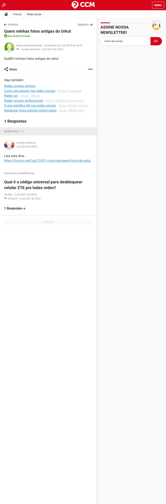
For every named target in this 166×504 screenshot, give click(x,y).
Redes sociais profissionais (23, 101)
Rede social (34, 14)
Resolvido (13, 36)
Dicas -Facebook (70, 91)
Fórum (17, 14)
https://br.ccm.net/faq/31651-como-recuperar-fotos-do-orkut (47, 161)
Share (13, 69)
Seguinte (83, 24)
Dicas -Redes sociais (73, 105)
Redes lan (11, 96)
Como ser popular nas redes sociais (29, 91)
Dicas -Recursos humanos (64, 101)
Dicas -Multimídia (71, 110)
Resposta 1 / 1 (14, 131)
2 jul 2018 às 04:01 (53, 49)
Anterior (13, 24)
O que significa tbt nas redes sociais (30, 105)
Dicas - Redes (30, 96)
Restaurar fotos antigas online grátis (30, 110)
